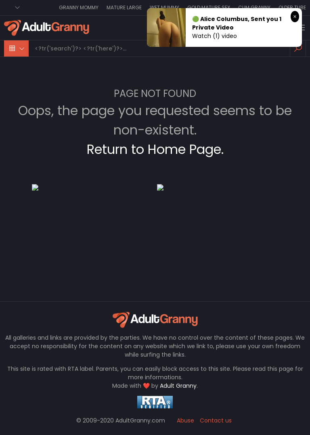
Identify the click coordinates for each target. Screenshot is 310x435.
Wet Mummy (164, 7)
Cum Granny (254, 7)
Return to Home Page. (155, 149)
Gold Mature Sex (208, 7)
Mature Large (124, 7)
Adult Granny (178, 386)
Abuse (185, 420)
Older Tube (292, 7)
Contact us (216, 420)
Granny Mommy (78, 7)
